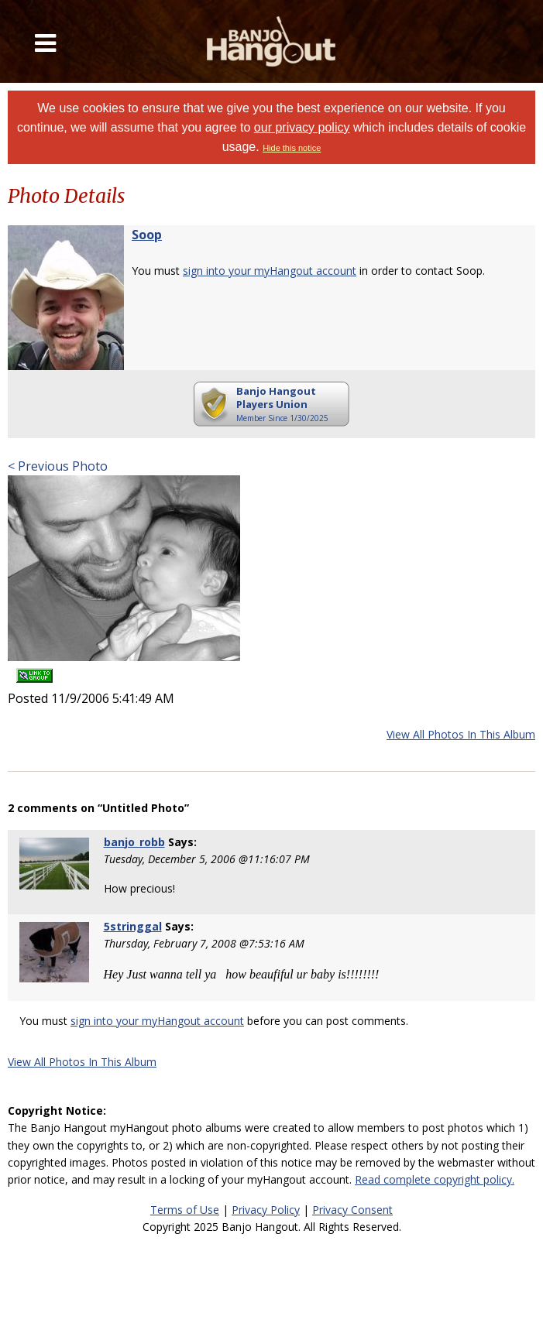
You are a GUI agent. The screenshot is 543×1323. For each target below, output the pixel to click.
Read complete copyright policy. (434, 1179)
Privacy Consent (352, 1209)
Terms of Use (184, 1209)
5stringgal (133, 926)
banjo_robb (134, 842)
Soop (147, 234)
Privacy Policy (266, 1209)
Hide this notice (292, 148)
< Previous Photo (58, 466)
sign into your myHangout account (269, 270)
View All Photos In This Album (461, 734)
